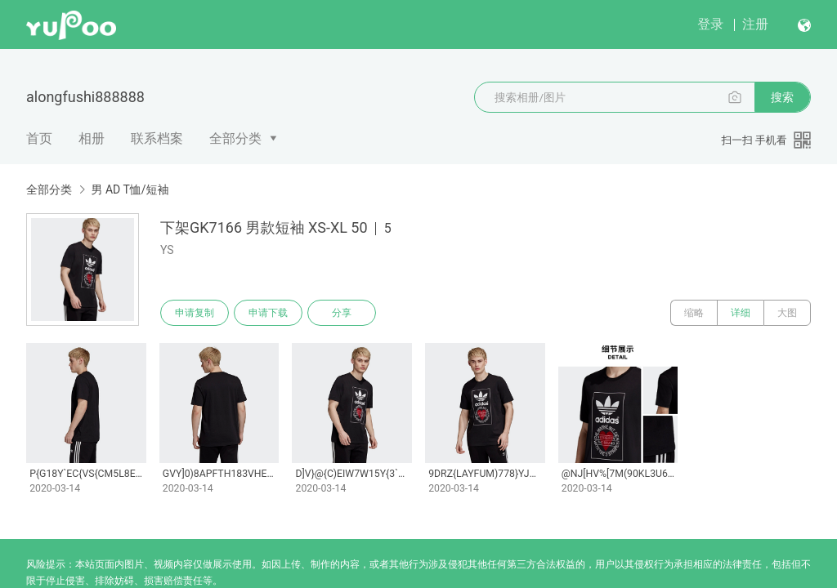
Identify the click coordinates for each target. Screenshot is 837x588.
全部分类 (235, 138)
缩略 (694, 312)
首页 (39, 138)
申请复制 (194, 312)
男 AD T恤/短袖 (129, 189)
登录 (710, 24)
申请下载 (268, 312)
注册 (755, 24)
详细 (740, 312)
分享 (341, 312)
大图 (787, 312)
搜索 (782, 97)
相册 (91, 138)
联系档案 (157, 138)
